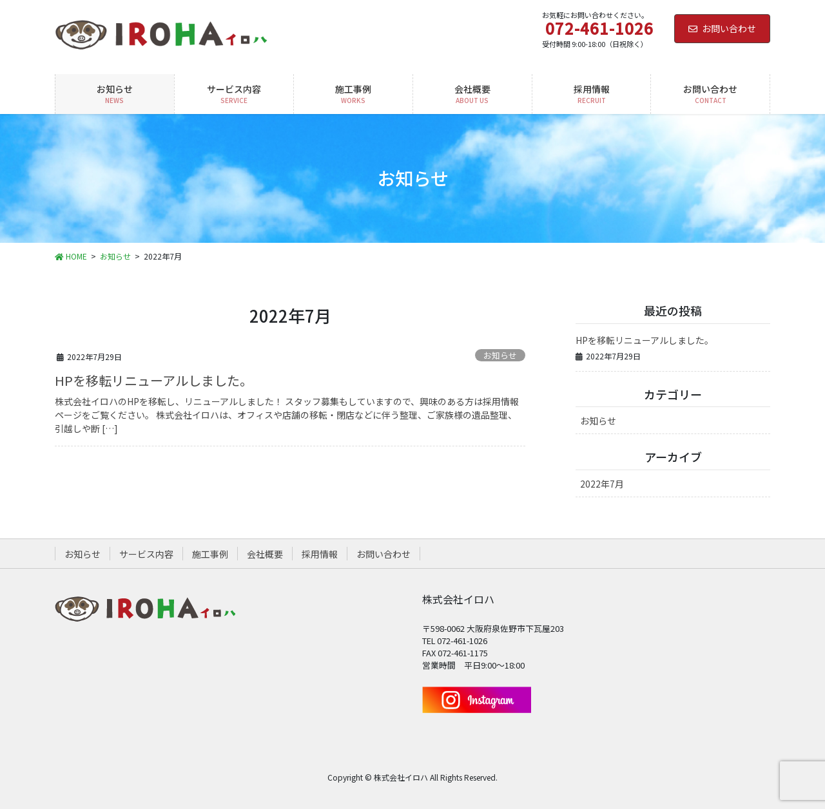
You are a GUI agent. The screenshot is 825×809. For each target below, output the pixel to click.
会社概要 (265, 553)
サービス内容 (146, 553)
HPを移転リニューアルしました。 (154, 380)
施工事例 (210, 553)
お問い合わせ (722, 28)
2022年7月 (602, 483)
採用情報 (320, 553)
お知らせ (500, 355)
